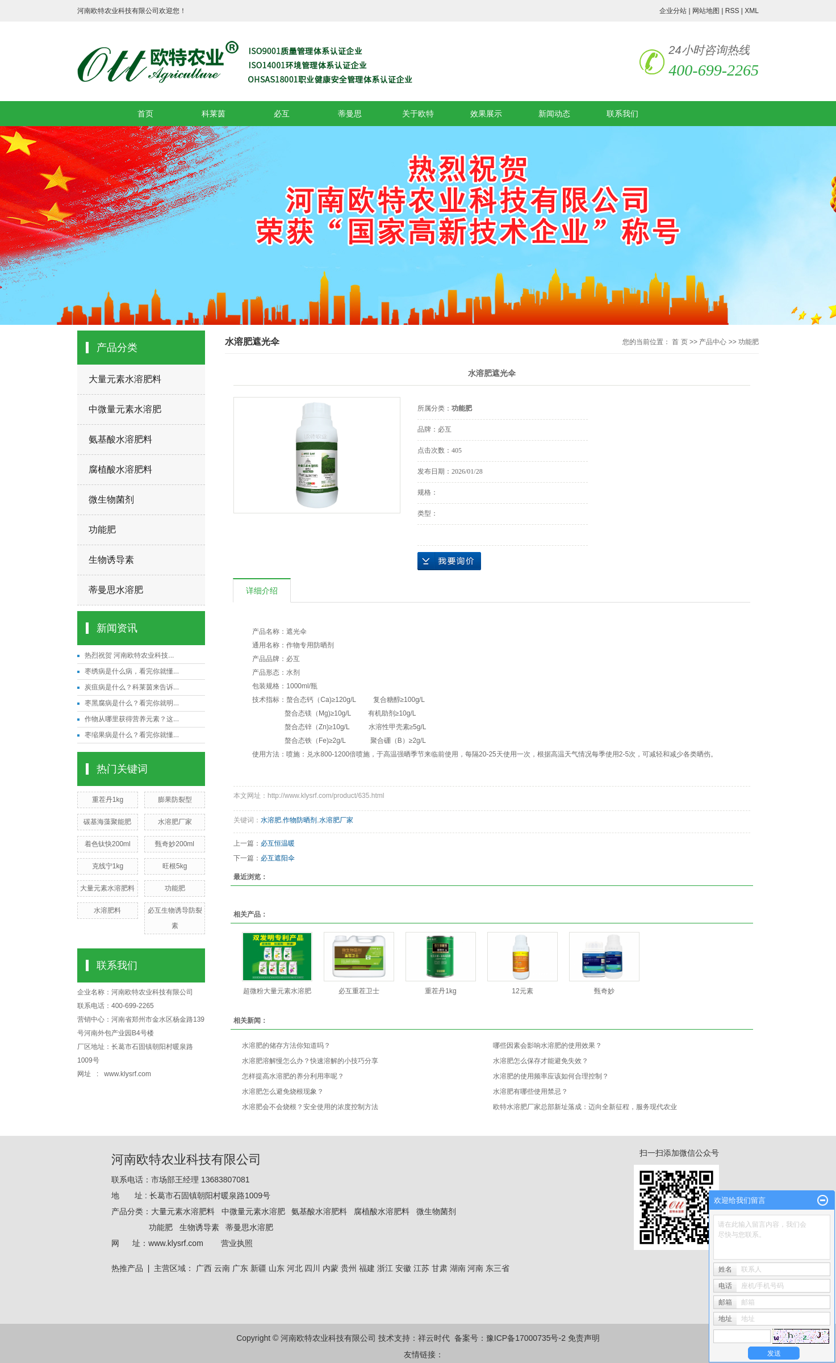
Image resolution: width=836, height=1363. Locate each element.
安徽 (403, 1268)
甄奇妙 (604, 991)
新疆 (258, 1268)
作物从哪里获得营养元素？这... (132, 719)
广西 (204, 1268)
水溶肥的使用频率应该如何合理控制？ (551, 1076)
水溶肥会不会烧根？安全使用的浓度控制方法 (310, 1107)
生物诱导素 (111, 560)
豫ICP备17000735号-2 (526, 1338)
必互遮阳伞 (278, 858)
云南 (222, 1268)
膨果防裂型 (175, 800)
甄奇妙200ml (174, 844)
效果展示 (486, 113)
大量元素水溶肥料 (125, 379)
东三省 (497, 1268)
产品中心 (712, 342)
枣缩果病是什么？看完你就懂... (132, 735)
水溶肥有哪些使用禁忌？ (530, 1092)
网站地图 (706, 11)
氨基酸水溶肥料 (120, 439)
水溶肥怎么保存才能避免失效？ (540, 1061)
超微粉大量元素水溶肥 (277, 991)
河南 (475, 1268)
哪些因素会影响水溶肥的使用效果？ (547, 1046)
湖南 (458, 1268)
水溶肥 (271, 820)
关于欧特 (418, 113)
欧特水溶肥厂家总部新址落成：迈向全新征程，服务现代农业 (585, 1107)
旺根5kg (174, 866)
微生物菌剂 (111, 499)
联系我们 (622, 113)
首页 (145, 113)
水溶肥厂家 (175, 822)
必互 (282, 113)
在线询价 (449, 561)
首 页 (679, 342)
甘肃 (440, 1268)
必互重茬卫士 (358, 991)
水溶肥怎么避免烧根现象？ (283, 1092)
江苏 (421, 1268)
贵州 (349, 1268)
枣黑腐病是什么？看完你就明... (132, 703)
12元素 (522, 991)
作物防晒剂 (300, 820)
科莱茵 (213, 113)
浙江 (385, 1268)
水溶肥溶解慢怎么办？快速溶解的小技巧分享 (310, 1061)
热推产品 (127, 1268)
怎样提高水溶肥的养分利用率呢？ (293, 1076)
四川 (312, 1268)
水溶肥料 (107, 910)
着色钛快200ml (108, 844)
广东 (240, 1268)
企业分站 (673, 11)
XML (752, 11)
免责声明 (584, 1338)
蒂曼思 (350, 113)
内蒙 (330, 1268)
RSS (732, 11)
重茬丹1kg (107, 800)
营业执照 (237, 1243)
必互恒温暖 (278, 843)
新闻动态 (554, 113)
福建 (367, 1268)
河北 (295, 1268)
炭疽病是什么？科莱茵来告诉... (132, 687)
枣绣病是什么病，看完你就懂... (132, 671)
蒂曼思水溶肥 (116, 590)
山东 (277, 1268)
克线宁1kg (107, 866)
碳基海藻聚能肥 (107, 822)
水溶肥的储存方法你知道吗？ (286, 1046)
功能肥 (102, 529)
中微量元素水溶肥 (125, 409)
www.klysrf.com (128, 1074)
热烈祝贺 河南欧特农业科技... (129, 655)
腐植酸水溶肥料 (120, 469)
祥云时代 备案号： (452, 1338)
